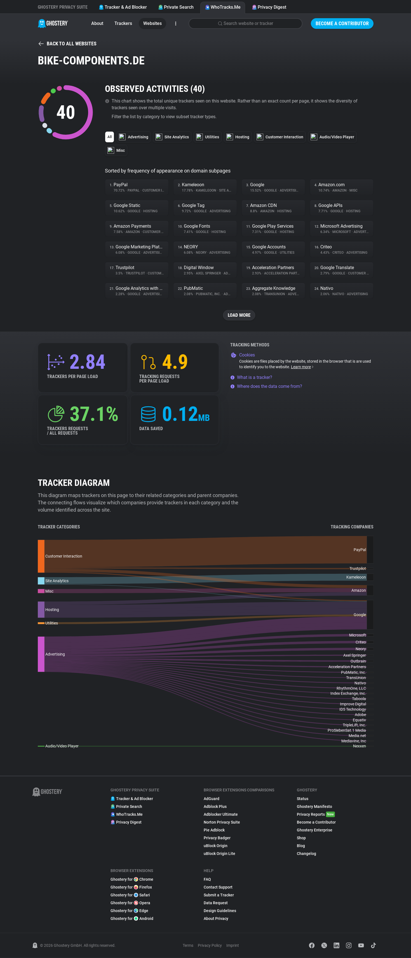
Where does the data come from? (266, 386)
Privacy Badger (217, 838)
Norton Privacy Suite (222, 822)
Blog (301, 846)
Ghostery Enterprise (314, 830)
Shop (301, 838)
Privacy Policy (210, 945)
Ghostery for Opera (130, 903)
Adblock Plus (215, 807)
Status (302, 799)
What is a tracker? (251, 377)
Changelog (306, 854)
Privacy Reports (316, 814)
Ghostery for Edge (129, 911)
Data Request (216, 903)
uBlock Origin (215, 846)
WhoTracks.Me (223, 7)
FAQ (207, 879)
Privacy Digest (269, 7)
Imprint (232, 945)
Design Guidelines (220, 911)
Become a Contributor (342, 23)
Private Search (176, 7)
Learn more (302, 367)
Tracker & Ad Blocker (123, 7)
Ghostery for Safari (130, 895)
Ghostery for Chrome (132, 879)
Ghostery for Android (132, 919)
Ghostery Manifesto (314, 807)
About (97, 23)
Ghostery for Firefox (131, 887)
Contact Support (218, 887)
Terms (188, 945)
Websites (152, 23)
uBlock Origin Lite (219, 854)
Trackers (123, 23)
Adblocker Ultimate (221, 814)
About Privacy (216, 919)
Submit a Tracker (219, 895)
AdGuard (211, 799)
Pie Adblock (214, 830)
